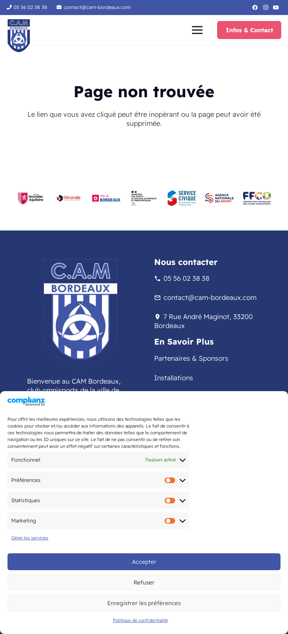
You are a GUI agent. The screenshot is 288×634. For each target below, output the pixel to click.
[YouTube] (276, 7)
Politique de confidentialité (140, 620)
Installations (173, 377)
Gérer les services (29, 538)
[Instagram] (265, 7)
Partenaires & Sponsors (191, 358)
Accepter (144, 561)
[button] (197, 30)
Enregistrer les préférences (144, 603)
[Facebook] (255, 7)
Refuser (144, 582)
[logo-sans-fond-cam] (19, 36)
